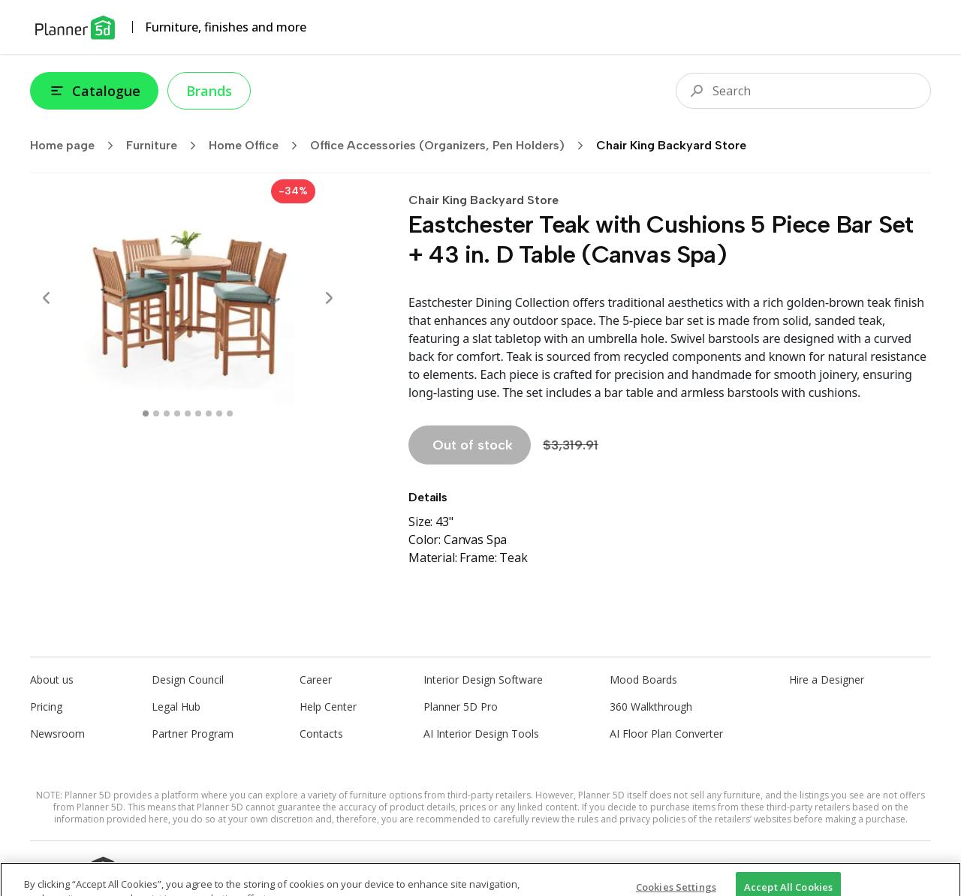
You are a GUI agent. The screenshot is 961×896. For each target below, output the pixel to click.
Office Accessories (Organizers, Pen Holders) (451, 145)
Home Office (258, 145)
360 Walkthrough (651, 706)
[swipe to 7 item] (219, 413)
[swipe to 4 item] (188, 413)
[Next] (328, 297)
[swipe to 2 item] (167, 413)
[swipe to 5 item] (198, 413)
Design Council (188, 679)
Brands (209, 91)
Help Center (328, 706)
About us (52, 679)
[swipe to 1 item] (156, 413)
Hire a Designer (826, 679)
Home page (76, 145)
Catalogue (94, 91)
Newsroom (57, 733)
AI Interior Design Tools (481, 733)
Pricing (46, 706)
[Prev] (46, 297)
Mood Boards (643, 679)
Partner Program (192, 733)
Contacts (321, 733)
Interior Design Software (483, 679)
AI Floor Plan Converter (666, 733)
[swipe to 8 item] (230, 413)
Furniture (166, 145)
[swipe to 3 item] (177, 413)
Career (316, 679)
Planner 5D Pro (460, 706)
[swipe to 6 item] (209, 413)
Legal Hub (176, 706)
